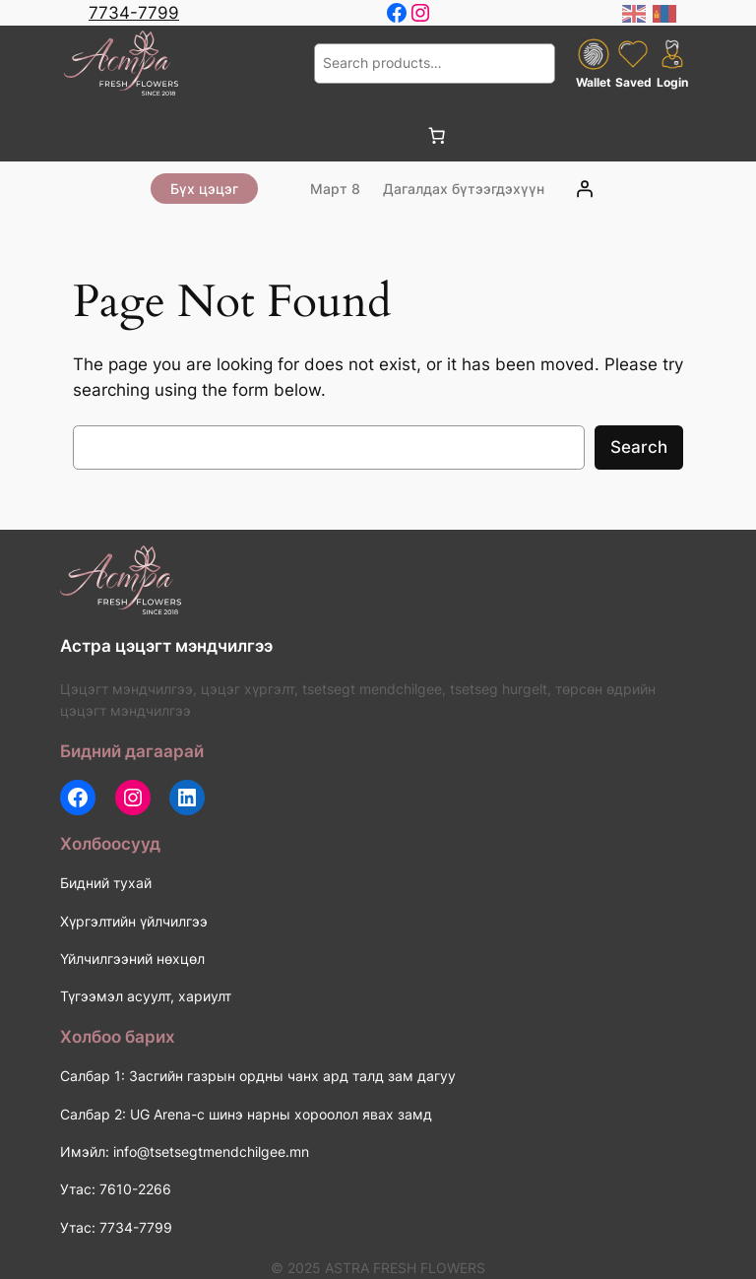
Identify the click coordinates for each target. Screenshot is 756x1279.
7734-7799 (134, 13)
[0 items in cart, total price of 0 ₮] (437, 136)
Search (638, 447)
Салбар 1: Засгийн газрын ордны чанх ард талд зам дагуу (258, 1075)
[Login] (584, 189)
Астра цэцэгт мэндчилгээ (166, 646)
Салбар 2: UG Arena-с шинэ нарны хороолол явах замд (246, 1114)
